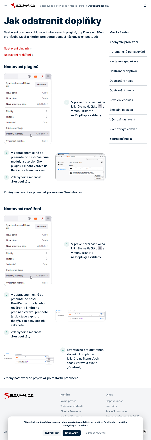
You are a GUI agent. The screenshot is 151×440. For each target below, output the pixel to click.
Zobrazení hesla (120, 138)
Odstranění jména (121, 90)
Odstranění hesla (121, 80)
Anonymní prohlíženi (123, 42)
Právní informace (116, 411)
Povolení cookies (121, 100)
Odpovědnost (114, 401)
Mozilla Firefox (77, 5)
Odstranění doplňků (123, 71)
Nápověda (47, 5)
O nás (109, 394)
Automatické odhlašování (127, 51)
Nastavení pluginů (16, 48)
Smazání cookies (121, 109)
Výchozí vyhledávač (123, 129)
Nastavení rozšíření (17, 54)
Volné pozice (68, 401)
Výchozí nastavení (122, 119)
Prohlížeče (61, 5)
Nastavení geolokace (124, 61)
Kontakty (111, 406)
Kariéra (65, 394)
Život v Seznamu (70, 411)
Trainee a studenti (71, 406)
